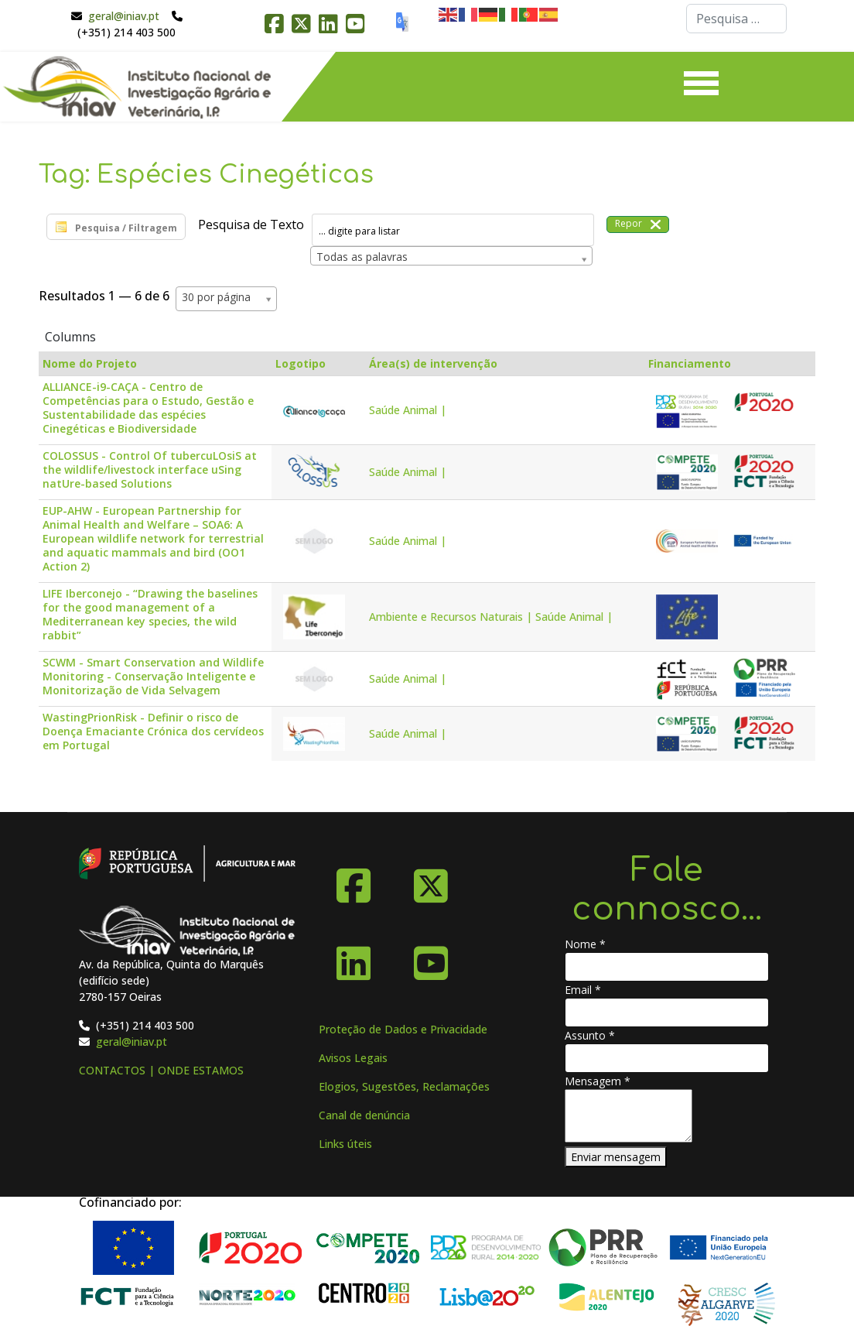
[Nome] (667, 967)
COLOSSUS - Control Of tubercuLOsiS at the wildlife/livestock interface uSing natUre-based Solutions (150, 470)
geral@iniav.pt (123, 16)
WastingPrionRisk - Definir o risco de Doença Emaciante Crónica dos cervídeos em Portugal (153, 731)
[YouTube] (431, 958)
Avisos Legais (353, 1057)
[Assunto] (667, 1058)
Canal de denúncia (364, 1115)
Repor (638, 224)
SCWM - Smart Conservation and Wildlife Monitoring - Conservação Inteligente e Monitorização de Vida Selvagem (153, 676)
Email (583, 989)
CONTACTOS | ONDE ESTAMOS (161, 1070)
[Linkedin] (353, 958)
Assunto (590, 1035)
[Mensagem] (628, 1116)
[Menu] (701, 87)
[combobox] (736, 18)
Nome (585, 944)
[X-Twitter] (431, 880)
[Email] (667, 1012)
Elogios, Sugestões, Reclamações (404, 1086)
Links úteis (345, 1143)
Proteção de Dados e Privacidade (403, 1029)
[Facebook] (353, 880)
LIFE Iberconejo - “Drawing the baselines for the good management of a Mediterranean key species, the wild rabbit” (150, 614)
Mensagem (597, 1081)
